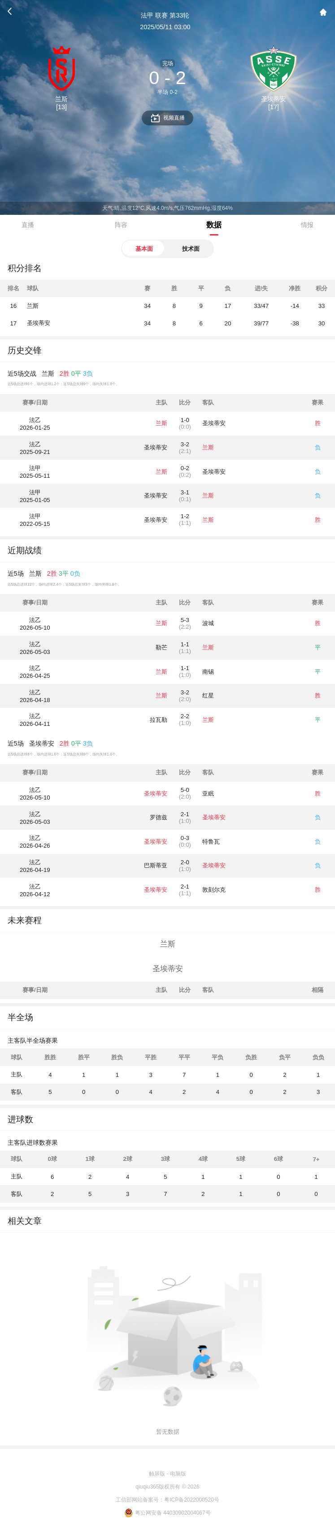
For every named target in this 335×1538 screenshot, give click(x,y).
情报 (307, 224)
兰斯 (33, 305)
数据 (214, 224)
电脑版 (178, 1474)
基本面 (144, 248)
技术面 (191, 248)
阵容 (121, 224)
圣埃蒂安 (38, 323)
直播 (28, 224)
